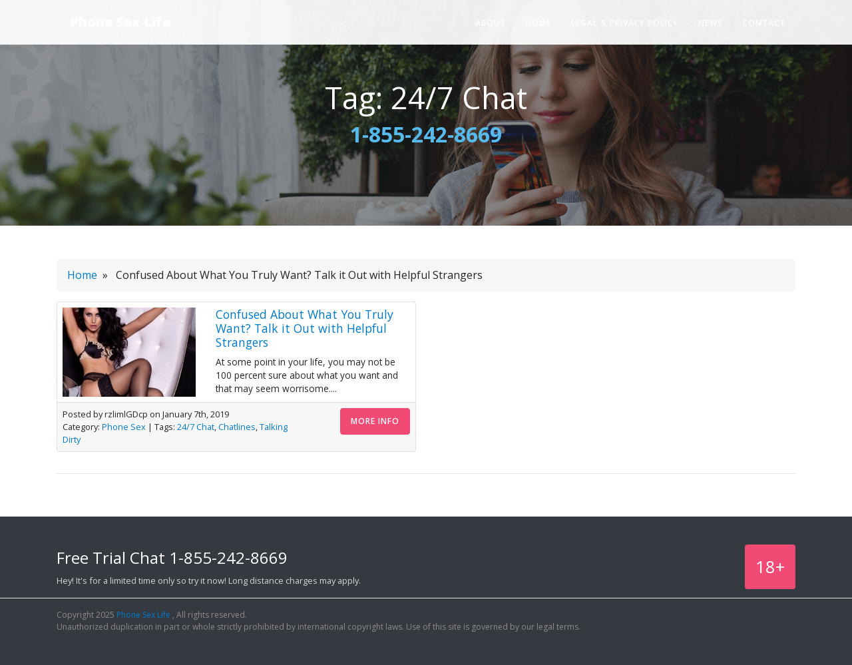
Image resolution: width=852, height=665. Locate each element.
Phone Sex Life (120, 22)
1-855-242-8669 (426, 134)
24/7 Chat (195, 427)
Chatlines (237, 427)
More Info (375, 421)
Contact (764, 23)
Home (538, 23)
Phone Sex (124, 427)
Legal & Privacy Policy (624, 23)
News (710, 23)
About (490, 23)
